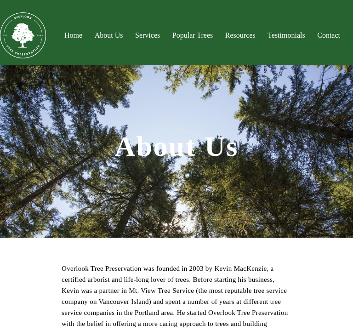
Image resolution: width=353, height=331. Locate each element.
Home (73, 35)
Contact (328, 35)
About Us (109, 35)
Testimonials (286, 35)
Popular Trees (192, 35)
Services (147, 35)
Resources (240, 35)
